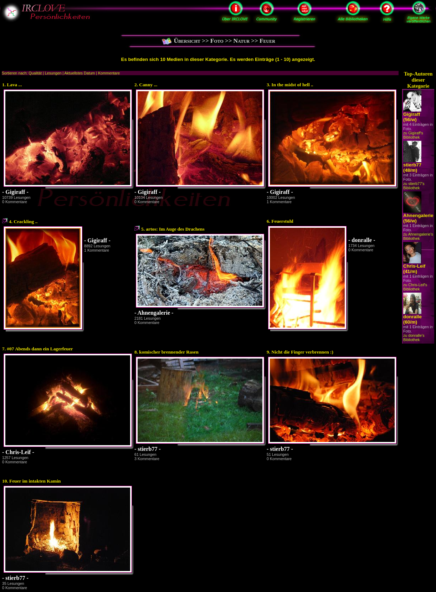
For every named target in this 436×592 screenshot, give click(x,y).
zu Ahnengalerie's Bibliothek (418, 236)
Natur (242, 40)
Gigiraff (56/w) (411, 117)
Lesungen (53, 73)
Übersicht (187, 40)
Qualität (35, 73)
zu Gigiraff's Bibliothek (413, 135)
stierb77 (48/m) (412, 167)
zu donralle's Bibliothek (414, 337)
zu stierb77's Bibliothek (414, 185)
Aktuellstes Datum (80, 73)
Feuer (267, 40)
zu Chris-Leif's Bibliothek (415, 287)
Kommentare (109, 73)
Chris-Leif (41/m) (414, 268)
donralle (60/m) (412, 319)
